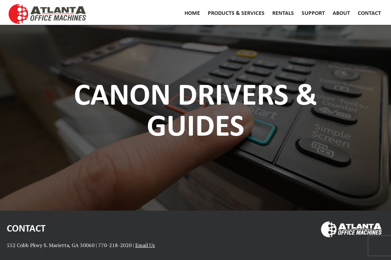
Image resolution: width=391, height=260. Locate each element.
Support (313, 12)
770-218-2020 (115, 245)
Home (192, 12)
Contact (369, 12)
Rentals (283, 12)
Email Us (145, 245)
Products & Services (236, 12)
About (341, 12)
